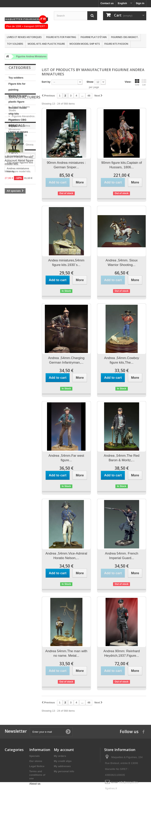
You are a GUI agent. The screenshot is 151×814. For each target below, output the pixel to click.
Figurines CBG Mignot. (124, 37)
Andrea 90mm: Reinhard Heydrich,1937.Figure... (121, 653)
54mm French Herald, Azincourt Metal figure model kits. (19, 267)
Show (90, 81)
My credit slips (63, 761)
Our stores (35, 761)
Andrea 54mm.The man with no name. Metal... (66, 653)
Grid (137, 82)
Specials (17, 232)
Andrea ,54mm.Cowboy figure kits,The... (121, 360)
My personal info (64, 771)
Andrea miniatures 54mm (18, 327)
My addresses (62, 766)
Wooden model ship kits (84, 43)
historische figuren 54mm (18, 342)
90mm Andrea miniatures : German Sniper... (66, 165)
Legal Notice (36, 766)
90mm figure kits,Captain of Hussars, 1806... (121, 165)
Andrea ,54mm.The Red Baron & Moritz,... (121, 458)
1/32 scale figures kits (20, 319)
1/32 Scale (13, 379)
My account (64, 749)
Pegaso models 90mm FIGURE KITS (19, 372)
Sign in (140, 3)
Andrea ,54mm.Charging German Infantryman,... (66, 360)
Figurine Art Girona (22, 208)
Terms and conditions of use (37, 775)
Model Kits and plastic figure (46, 43)
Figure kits (13, 349)
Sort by (46, 81)
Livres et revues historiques (24, 37)
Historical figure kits (19, 364)
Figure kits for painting (61, 37)
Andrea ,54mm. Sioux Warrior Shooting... (122, 262)
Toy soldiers (15, 43)
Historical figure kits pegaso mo (19, 357)
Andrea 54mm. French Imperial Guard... (121, 556)
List (144, 82)
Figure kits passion (116, 43)
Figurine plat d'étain (94, 37)
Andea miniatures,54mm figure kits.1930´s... (66, 262)
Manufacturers (24, 162)
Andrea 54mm (15, 334)
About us (34, 783)
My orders (60, 756)
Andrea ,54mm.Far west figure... (66, 458)
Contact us (107, 3)
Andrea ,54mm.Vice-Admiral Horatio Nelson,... (66, 556)
